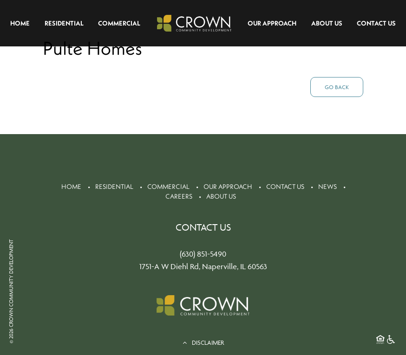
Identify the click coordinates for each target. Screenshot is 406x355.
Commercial (119, 23)
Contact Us (376, 23)
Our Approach (272, 23)
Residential (64, 23)
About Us (326, 23)
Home (20, 23)
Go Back (337, 87)
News (327, 186)
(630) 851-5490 (203, 253)
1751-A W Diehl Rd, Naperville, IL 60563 (203, 266)
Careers (178, 196)
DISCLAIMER (203, 342)
